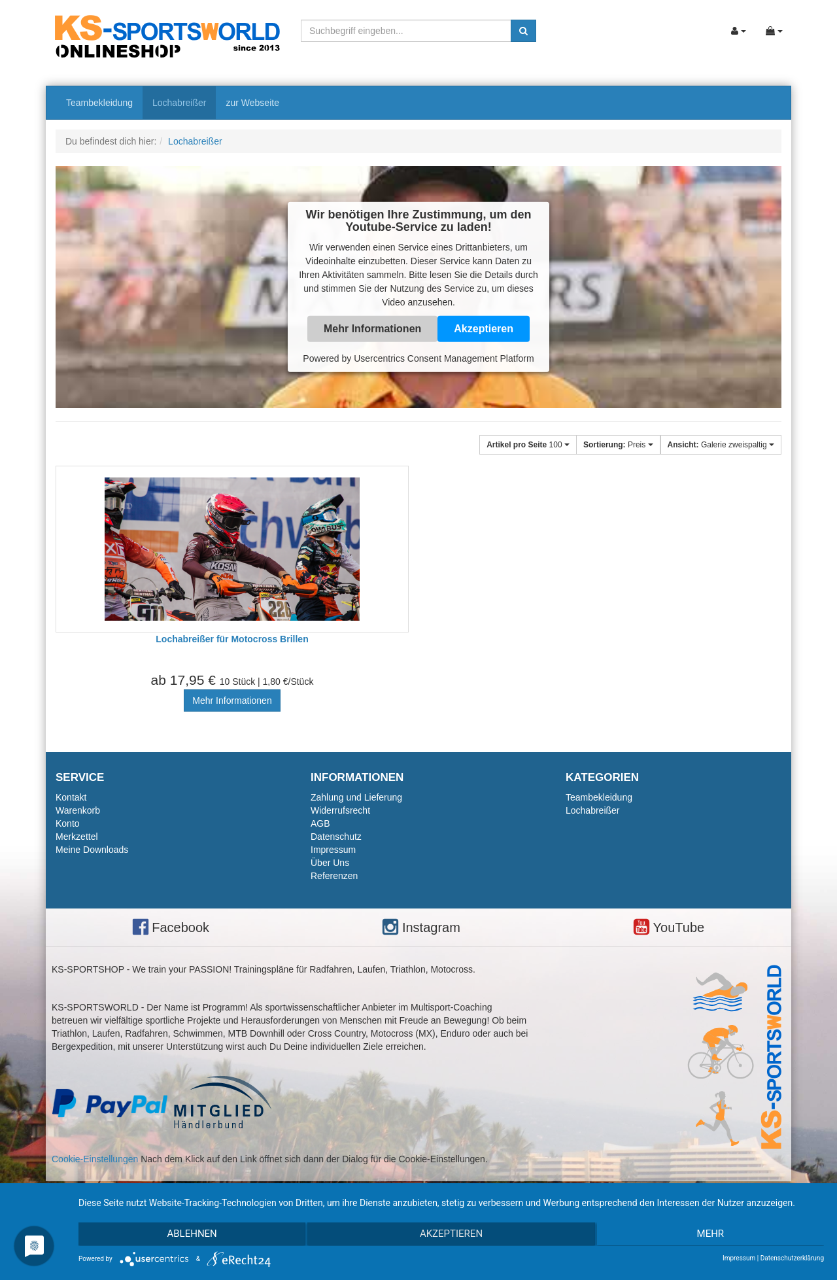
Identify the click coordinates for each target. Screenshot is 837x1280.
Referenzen (334, 876)
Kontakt (71, 797)
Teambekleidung (99, 102)
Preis (618, 444)
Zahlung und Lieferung (356, 797)
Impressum (333, 849)
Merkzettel (77, 836)
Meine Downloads (92, 849)
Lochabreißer (179, 102)
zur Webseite (252, 102)
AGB (320, 823)
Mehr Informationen (372, 328)
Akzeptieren (483, 328)
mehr (712, 1235)
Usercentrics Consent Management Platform (444, 358)
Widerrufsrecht (340, 810)
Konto (68, 823)
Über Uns (330, 862)
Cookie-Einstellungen (95, 1159)
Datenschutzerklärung (792, 1258)
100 (528, 444)
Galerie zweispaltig (721, 444)
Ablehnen (189, 1235)
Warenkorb (78, 810)
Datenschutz (336, 836)
